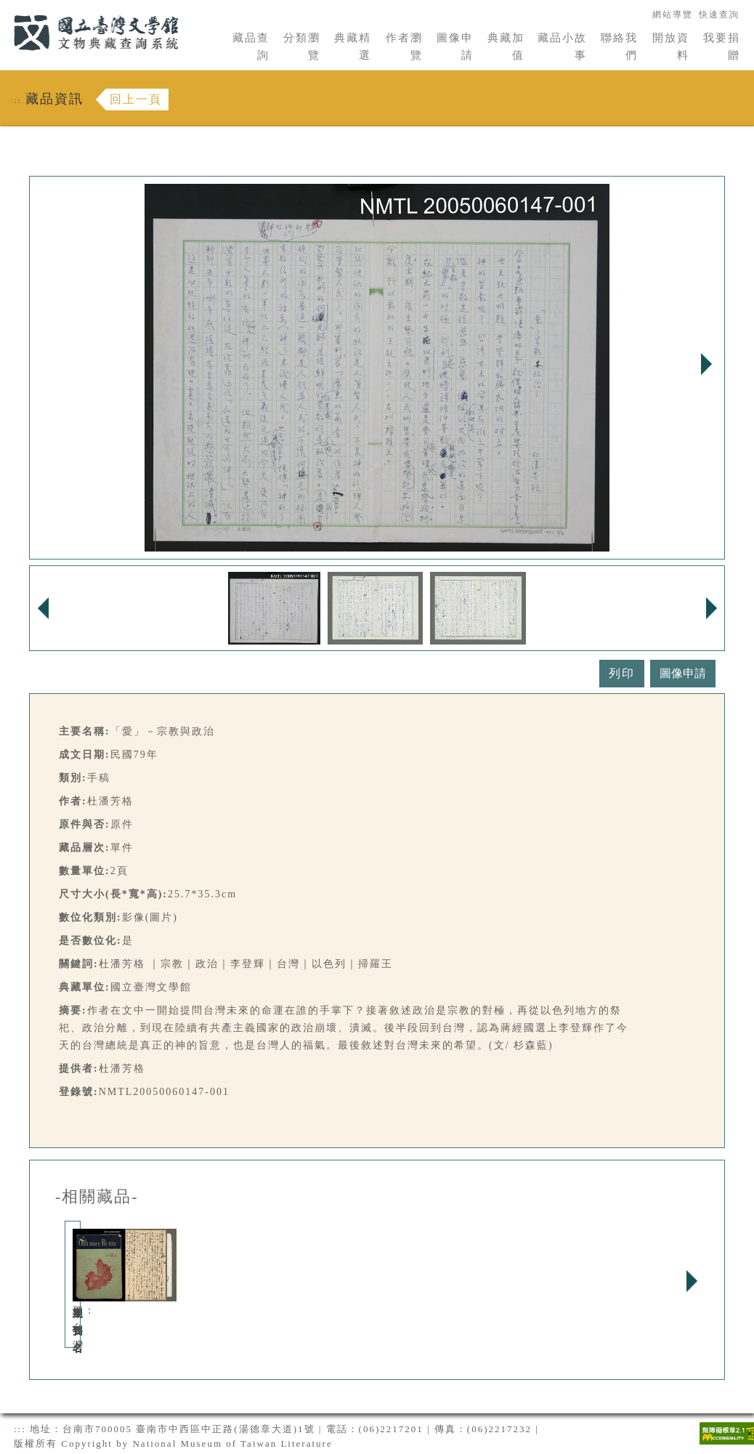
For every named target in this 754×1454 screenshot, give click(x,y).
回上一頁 (136, 99)
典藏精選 (352, 46)
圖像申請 (455, 46)
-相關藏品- (97, 1196)
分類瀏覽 (301, 46)
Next (706, 364)
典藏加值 (505, 46)
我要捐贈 (721, 46)
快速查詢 (719, 14)
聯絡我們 (619, 46)
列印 (622, 673)
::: (5, 8)
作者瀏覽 (404, 46)
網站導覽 (672, 14)
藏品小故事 (562, 46)
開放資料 (670, 46)
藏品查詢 (250, 46)
